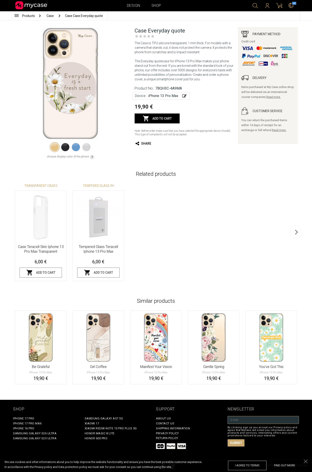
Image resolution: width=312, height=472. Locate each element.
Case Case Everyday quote (84, 16)
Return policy (167, 438)
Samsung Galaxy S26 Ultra (35, 433)
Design (133, 5)
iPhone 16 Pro (23, 428)
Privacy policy (167, 433)
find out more (284, 465)
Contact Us (165, 423)
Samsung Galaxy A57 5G (104, 418)
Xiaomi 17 (92, 423)
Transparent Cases (40, 185)
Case (50, 16)
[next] (296, 232)
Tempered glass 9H (98, 185)
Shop (156, 5)
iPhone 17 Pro (23, 418)
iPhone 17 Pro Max (27, 423)
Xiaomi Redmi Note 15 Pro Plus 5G (111, 428)
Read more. (273, 97)
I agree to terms (247, 465)
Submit (236, 443)
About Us (163, 418)
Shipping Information (173, 428)
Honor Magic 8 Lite (100, 433)
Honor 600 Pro (96, 438)
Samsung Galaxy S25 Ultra (35, 438)
